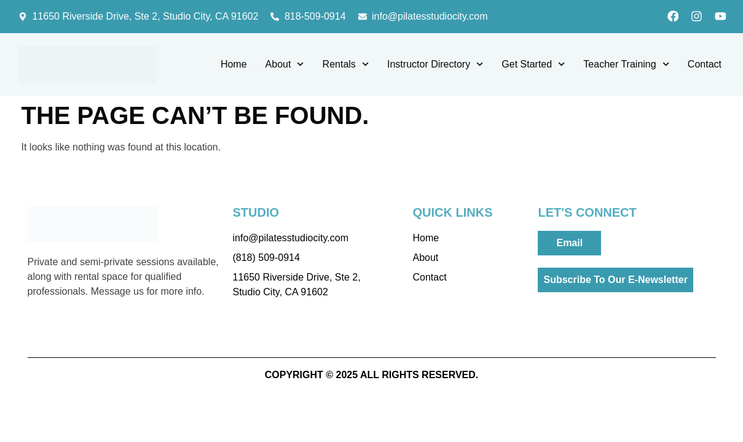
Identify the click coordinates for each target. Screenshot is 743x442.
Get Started (533, 65)
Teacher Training (626, 65)
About (284, 65)
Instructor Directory (435, 65)
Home (234, 65)
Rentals (346, 65)
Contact (704, 65)
